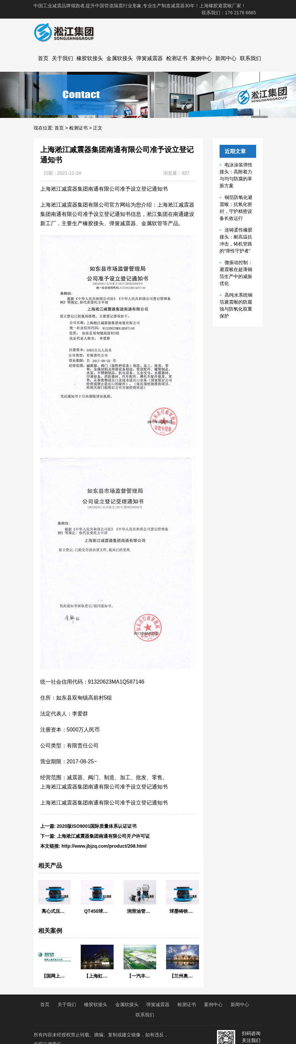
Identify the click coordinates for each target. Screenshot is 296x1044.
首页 (43, 58)
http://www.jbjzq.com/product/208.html (104, 846)
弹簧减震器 (149, 58)
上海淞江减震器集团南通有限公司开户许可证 (103, 836)
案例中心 (201, 58)
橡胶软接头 (89, 58)
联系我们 (250, 58)
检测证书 (176, 58)
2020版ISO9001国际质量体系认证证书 (97, 826)
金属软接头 (119, 58)
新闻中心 (226, 58)
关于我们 (62, 58)
